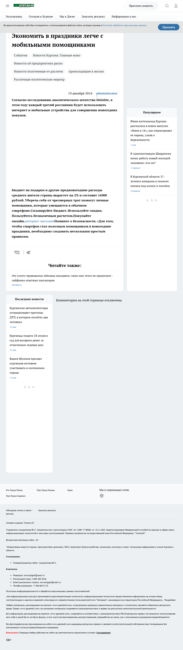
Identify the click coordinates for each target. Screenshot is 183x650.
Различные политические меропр (39, 79)
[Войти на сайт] (175, 5)
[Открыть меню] (7, 5)
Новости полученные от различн (38, 71)
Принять (168, 27)
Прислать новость (141, 5)
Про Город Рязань (46, 490)
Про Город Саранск (15, 496)
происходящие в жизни (86, 71)
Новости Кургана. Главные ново (56, 55)
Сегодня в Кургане (41, 16)
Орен (70, 490)
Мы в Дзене (67, 16)
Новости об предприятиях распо (38, 63)
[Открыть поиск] (166, 5)
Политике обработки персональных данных (124, 25)
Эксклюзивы (14, 16)
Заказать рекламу (93, 16)
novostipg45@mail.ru (34, 575)
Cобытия (20, 55)
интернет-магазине (39, 221)
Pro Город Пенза (14, 490)
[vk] (17, 252)
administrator (107, 93)
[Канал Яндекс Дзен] (101, 495)
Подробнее (169, 600)
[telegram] (29, 252)
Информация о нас (124, 16)
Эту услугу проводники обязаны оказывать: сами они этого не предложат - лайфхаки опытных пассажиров (65, 280)
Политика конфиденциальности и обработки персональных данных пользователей (48, 591)
